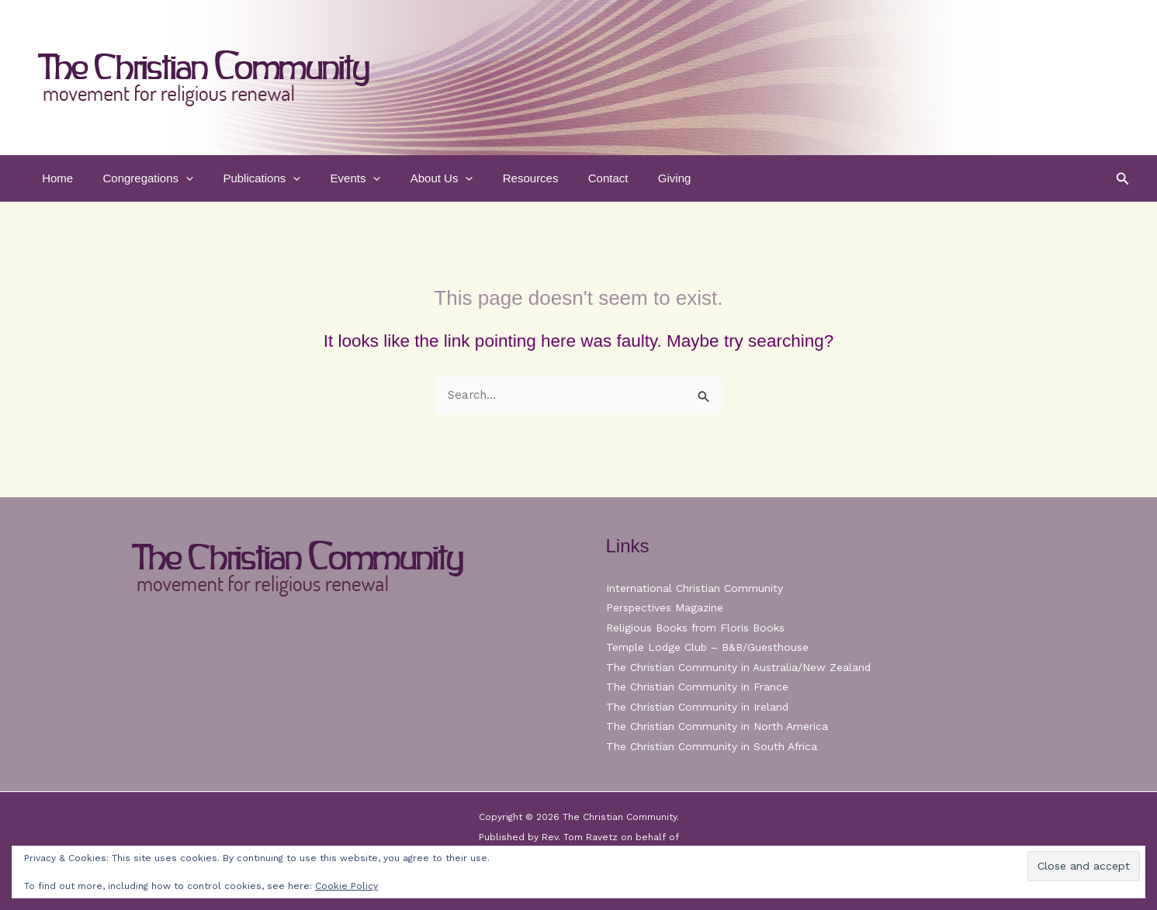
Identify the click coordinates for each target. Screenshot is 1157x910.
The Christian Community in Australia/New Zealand (738, 667)
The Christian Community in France (697, 686)
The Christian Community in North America (717, 726)
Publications (246, 178)
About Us (412, 178)
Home (54, 178)
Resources (495, 178)
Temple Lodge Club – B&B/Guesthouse (709, 647)
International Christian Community (694, 588)
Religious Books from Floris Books (696, 627)
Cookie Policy (346, 886)
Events (332, 178)
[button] (176, 178)
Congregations (138, 178)
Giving (626, 178)
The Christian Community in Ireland (697, 707)
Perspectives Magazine (665, 607)
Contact (566, 178)
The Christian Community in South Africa (712, 746)
